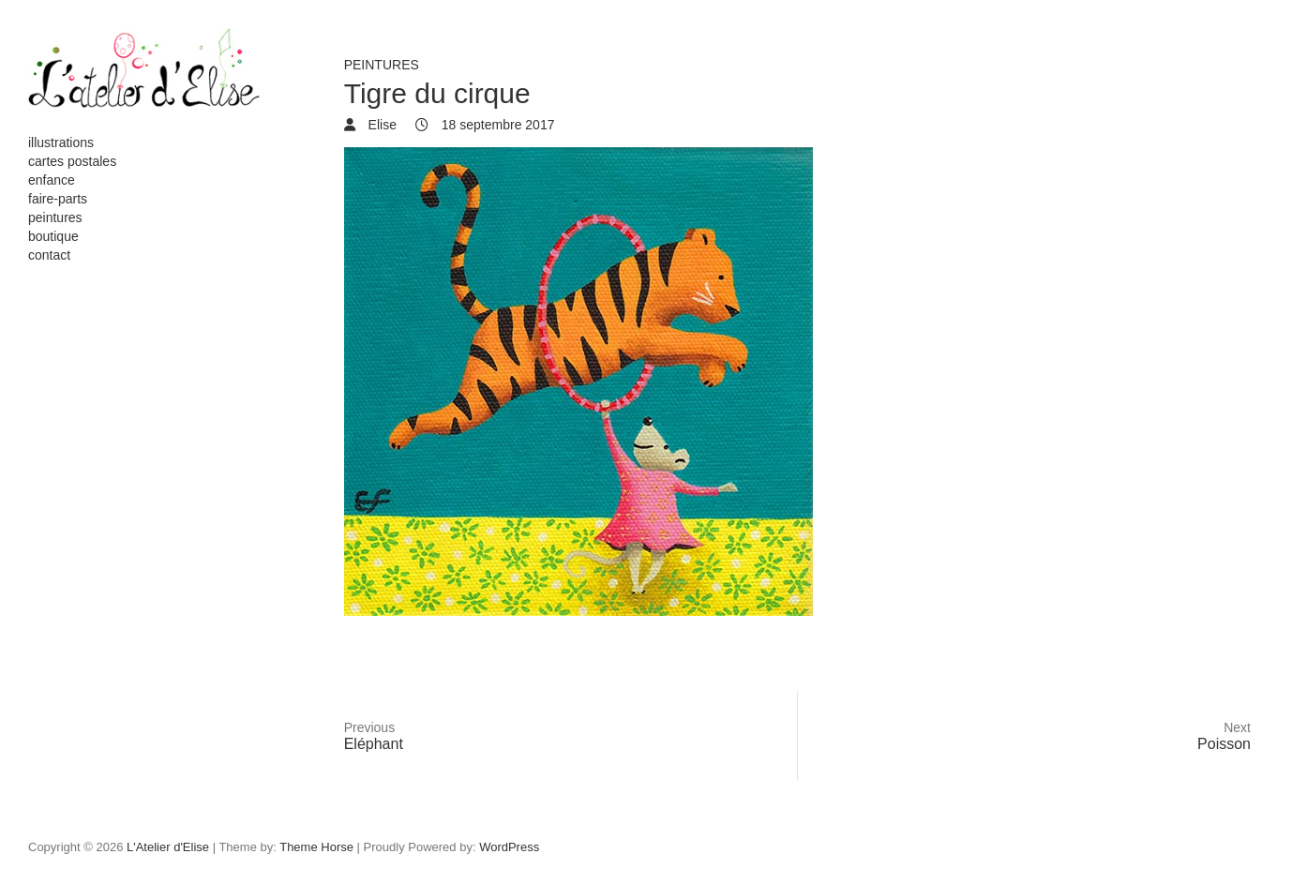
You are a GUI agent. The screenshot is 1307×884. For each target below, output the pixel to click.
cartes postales (72, 161)
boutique (53, 236)
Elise (381, 124)
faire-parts (57, 198)
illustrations (61, 142)
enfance (51, 179)
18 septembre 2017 (496, 124)
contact (49, 254)
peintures (55, 217)
